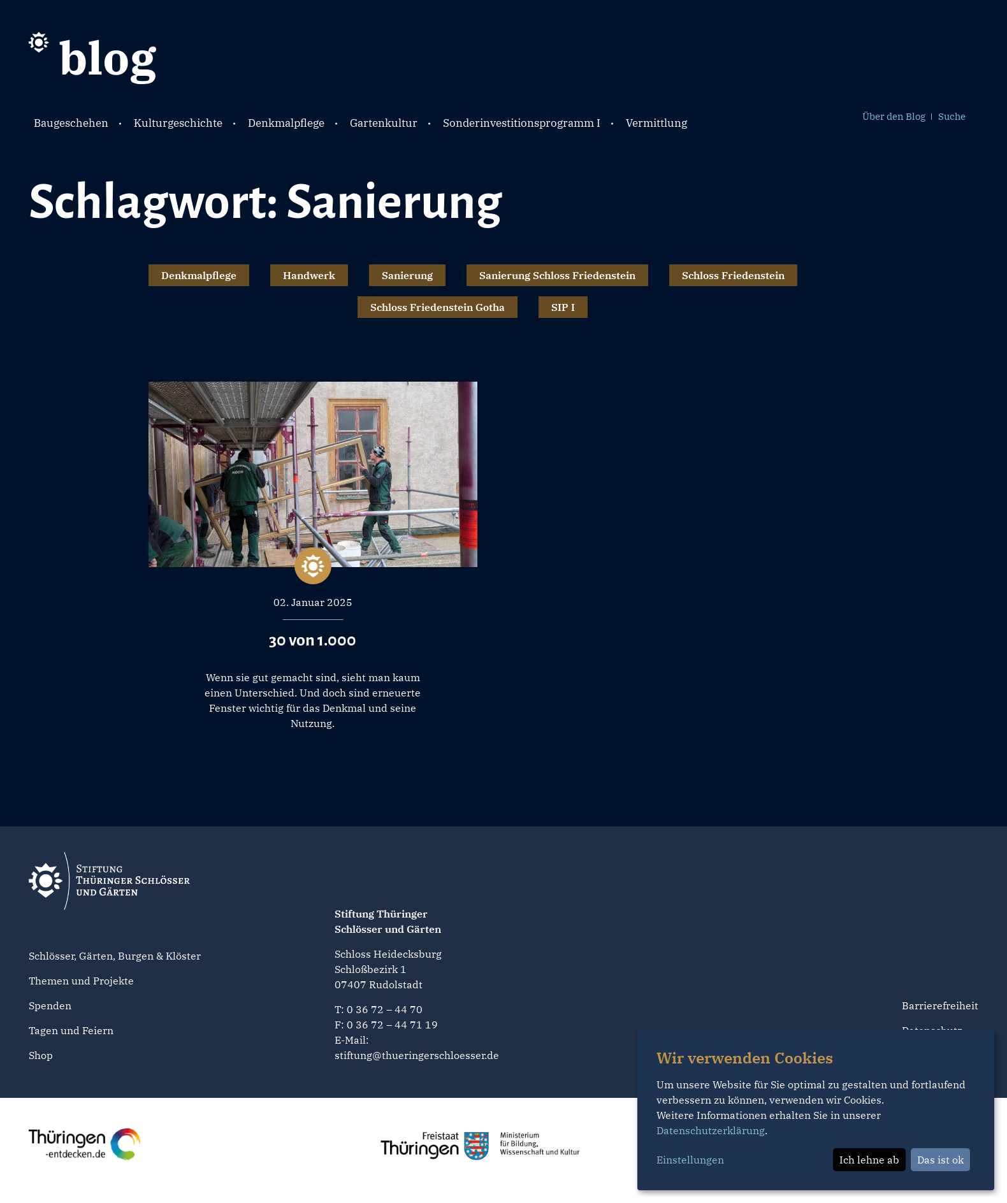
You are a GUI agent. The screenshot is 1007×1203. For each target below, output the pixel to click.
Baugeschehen (71, 123)
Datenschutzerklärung (710, 1130)
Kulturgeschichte (178, 123)
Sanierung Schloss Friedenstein (557, 275)
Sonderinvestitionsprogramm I (521, 123)
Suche (952, 116)
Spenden (50, 1005)
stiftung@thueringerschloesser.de (417, 1055)
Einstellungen (690, 1159)
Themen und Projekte (81, 980)
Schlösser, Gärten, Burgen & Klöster (115, 955)
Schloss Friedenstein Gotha (437, 307)
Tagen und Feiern (71, 1030)
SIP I (563, 307)
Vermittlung (656, 123)
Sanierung (407, 275)
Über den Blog (893, 116)
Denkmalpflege (286, 123)
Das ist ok (940, 1159)
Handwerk (309, 275)
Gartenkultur (383, 123)
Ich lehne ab (869, 1159)
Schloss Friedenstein (733, 275)
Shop (41, 1055)
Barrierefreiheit (940, 1005)
